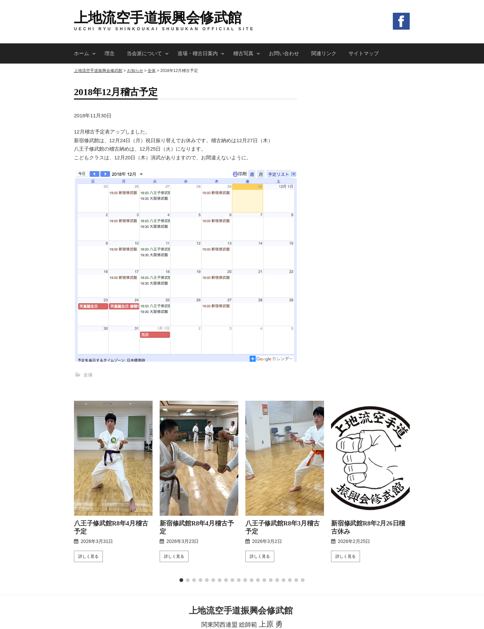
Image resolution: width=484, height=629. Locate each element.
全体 (88, 375)
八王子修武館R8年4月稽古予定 (112, 471)
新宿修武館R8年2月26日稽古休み (369, 471)
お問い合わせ (284, 53)
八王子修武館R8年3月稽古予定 (283, 471)
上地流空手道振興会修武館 (158, 18)
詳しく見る (88, 500)
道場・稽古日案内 (197, 53)
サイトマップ (364, 53)
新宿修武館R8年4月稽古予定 (198, 467)
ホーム (81, 53)
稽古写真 (243, 53)
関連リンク (323, 53)
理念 (110, 53)
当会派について (144, 53)
